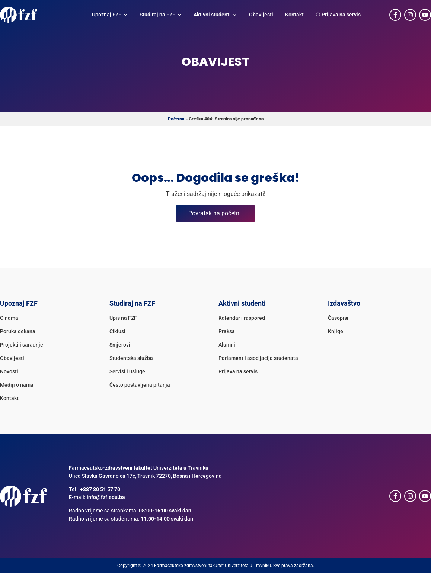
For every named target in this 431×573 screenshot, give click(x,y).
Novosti (9, 371)
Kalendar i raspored (241, 318)
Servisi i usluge (127, 371)
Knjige (335, 331)
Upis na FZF (123, 318)
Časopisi (338, 318)
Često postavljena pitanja (139, 385)
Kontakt (9, 398)
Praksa (226, 331)
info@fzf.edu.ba (106, 497)
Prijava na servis (238, 371)
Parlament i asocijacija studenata (258, 358)
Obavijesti (12, 358)
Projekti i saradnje (21, 345)
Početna (176, 119)
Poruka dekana (17, 331)
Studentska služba (131, 358)
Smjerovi (119, 345)
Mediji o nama (16, 385)
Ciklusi (117, 331)
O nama (9, 318)
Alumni (226, 345)
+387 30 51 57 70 (100, 489)
